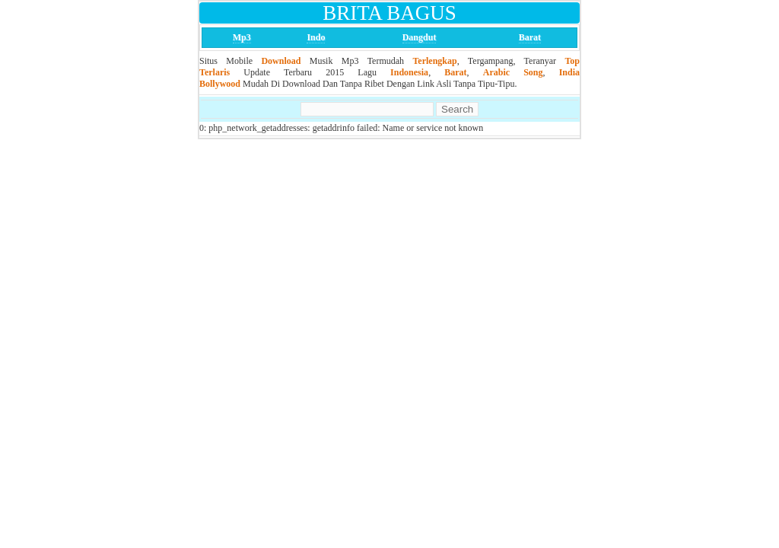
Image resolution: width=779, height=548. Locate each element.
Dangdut (419, 37)
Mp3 (242, 37)
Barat (530, 37)
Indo (316, 37)
